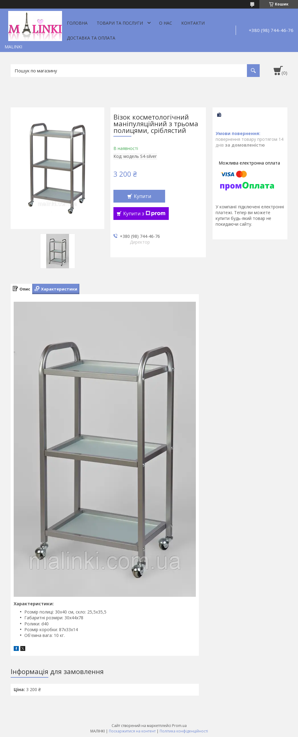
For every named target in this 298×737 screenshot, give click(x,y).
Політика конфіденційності (184, 731)
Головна (77, 23)
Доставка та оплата (91, 38)
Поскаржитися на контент (132, 731)
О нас (165, 23)
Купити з (144, 213)
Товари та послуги (120, 23)
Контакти (193, 23)
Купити (142, 196)
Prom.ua (179, 725)
